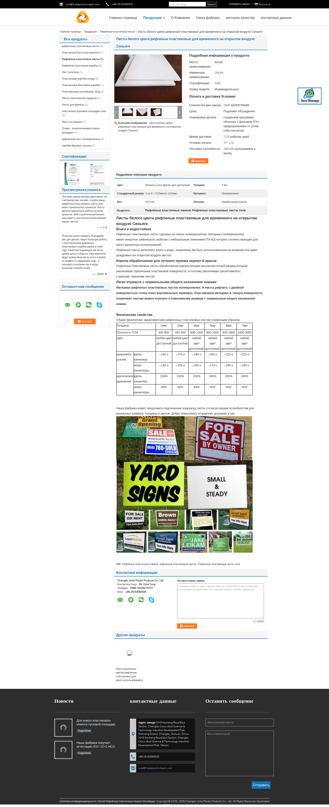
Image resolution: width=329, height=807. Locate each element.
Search (211, 4)
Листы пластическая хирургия (79, 98)
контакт (200, 161)
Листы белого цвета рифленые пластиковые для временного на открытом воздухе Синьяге (149, 126)
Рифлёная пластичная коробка (80, 65)
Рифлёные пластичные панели (140, 564)
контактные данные (276, 18)
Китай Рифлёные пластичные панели (120, 801)
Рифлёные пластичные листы (117, 31)
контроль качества (240, 18)
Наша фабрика (208, 18)
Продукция (152, 18)
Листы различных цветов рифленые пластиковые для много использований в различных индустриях (129, 676)
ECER (166, 805)
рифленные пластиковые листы (80, 46)
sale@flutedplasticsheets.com (83, 4)
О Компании (180, 18)
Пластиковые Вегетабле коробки (81, 85)
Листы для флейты (73, 104)
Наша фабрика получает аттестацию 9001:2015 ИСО (96, 744)
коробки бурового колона (76, 145)
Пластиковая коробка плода (78, 78)
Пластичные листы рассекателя (80, 52)
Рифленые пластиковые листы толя (219, 564)
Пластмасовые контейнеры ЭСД (81, 91)
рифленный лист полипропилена (81, 139)
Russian (264, 4)
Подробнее (84, 730)
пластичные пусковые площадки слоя (84, 111)
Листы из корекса (72, 121)
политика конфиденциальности (78, 801)
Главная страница (123, 18)
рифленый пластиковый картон (178, 564)
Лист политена (70, 72)
